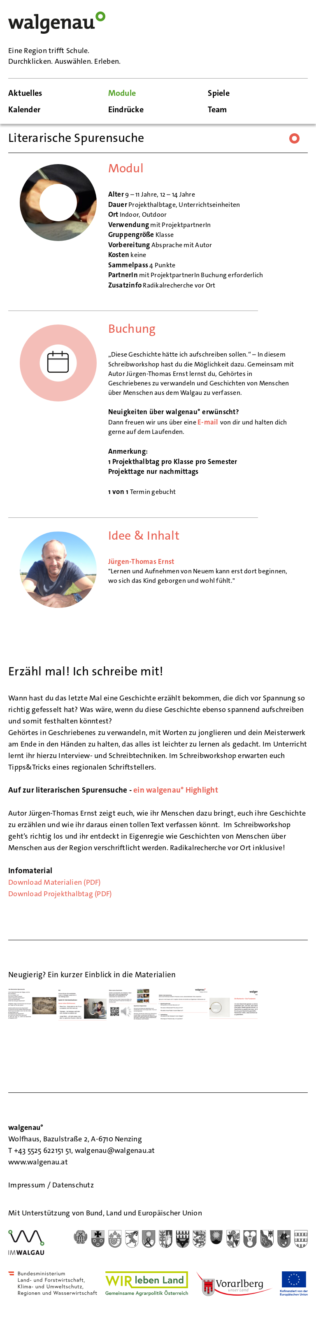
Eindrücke (126, 109)
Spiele (219, 93)
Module (122, 93)
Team (217, 109)
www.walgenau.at (39, 1162)
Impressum (27, 1185)
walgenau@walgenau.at (115, 1150)
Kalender (24, 109)
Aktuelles (25, 93)
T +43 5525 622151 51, (41, 1150)
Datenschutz (73, 1185)
